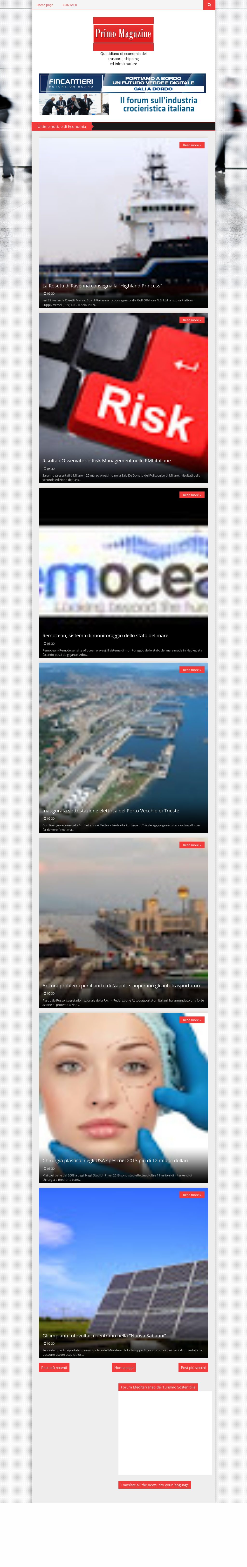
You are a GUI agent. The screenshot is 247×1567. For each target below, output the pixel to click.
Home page (40, 5)
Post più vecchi (197, 1431)
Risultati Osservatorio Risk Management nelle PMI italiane (102, 479)
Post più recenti (49, 1431)
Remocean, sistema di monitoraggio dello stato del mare (101, 663)
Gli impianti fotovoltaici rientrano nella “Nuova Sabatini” (99, 1399)
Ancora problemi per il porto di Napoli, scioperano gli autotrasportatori (116, 1031)
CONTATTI (65, 5)
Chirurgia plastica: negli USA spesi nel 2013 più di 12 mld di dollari (110, 1215)
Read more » (197, 145)
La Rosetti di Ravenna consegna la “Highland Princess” (98, 295)
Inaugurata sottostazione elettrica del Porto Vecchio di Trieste (106, 847)
